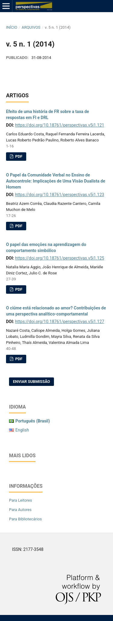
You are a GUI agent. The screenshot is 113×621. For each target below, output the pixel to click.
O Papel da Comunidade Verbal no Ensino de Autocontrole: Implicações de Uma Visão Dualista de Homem (55, 181)
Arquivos (31, 27)
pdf (18, 156)
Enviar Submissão (31, 381)
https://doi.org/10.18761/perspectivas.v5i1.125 (59, 258)
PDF (18, 226)
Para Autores (20, 509)
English (22, 430)
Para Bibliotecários (25, 519)
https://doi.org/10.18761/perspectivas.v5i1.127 (59, 321)
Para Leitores (20, 500)
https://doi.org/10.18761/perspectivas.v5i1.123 (59, 194)
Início (11, 27)
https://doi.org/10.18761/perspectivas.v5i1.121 (59, 125)
